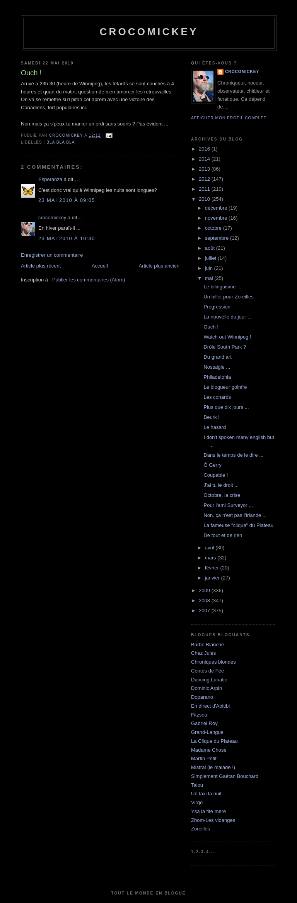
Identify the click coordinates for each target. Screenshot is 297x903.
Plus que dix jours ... (226, 407)
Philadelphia (217, 377)
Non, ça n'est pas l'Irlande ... (234, 515)
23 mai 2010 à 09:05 (66, 200)
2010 (205, 199)
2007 (205, 610)
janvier (213, 578)
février (212, 568)
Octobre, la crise (221, 495)
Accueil (100, 266)
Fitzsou (199, 715)
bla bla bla (60, 142)
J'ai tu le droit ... (221, 485)
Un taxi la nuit (206, 793)
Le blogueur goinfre (225, 387)
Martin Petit (204, 758)
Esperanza (50, 179)
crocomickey (148, 31)
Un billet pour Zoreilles (228, 297)
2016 (205, 149)
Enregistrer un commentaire (52, 255)
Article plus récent (41, 266)
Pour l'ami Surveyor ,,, (228, 505)
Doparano (202, 697)
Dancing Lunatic (209, 680)
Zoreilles (200, 829)
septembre (217, 238)
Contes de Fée (207, 671)
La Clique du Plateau (214, 741)
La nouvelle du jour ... (227, 317)
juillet (211, 258)
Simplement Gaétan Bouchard (224, 776)
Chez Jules (203, 653)
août (210, 248)
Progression (216, 307)
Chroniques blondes (213, 662)
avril (210, 548)
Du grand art (217, 357)
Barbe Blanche (207, 644)
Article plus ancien (159, 266)
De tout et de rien (222, 535)
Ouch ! (210, 327)
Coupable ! (215, 475)
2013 (205, 169)
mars (211, 558)
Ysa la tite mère (208, 811)
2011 (205, 189)
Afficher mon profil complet (228, 118)
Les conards (217, 397)
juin (209, 268)
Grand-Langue (207, 732)
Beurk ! (211, 417)
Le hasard (214, 427)
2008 (205, 600)
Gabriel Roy (204, 723)
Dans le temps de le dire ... (233, 455)
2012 (205, 179)
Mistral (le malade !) (213, 767)
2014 (205, 159)
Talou (197, 785)
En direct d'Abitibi (210, 706)
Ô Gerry (212, 465)
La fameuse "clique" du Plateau (238, 525)
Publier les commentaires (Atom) (88, 280)
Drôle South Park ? (224, 347)
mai (210, 278)
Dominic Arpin (206, 688)
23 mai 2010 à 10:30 (66, 238)
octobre (214, 228)
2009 (205, 590)
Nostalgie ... (216, 367)
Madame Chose (209, 750)
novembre (217, 218)
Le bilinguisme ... (222, 287)
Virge (197, 802)
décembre (217, 208)
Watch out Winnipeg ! (227, 337)
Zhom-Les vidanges (213, 820)
